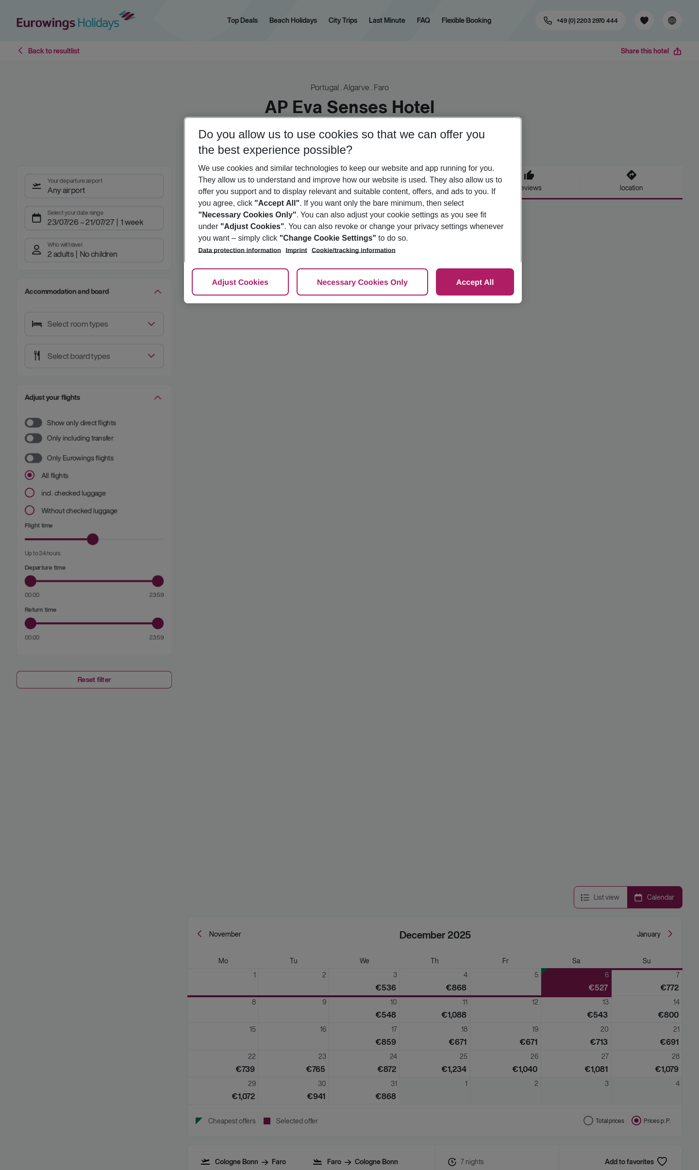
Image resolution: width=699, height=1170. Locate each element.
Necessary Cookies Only (362, 283)
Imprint (296, 250)
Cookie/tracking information (354, 250)
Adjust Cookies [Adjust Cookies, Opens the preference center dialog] (240, 283)
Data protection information (240, 250)
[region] (353, 210)
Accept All (475, 283)
